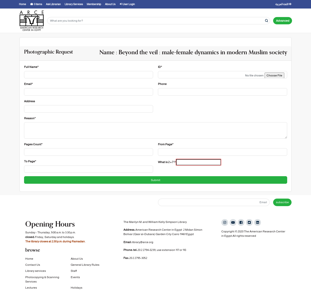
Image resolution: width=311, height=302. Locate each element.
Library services (35, 273)
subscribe (282, 202)
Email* (28, 84)
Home (29, 261)
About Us (77, 261)
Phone (162, 84)
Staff (74, 273)
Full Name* (31, 67)
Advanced (282, 20)
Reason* (30, 118)
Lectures (31, 290)
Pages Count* (33, 144)
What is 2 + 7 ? (167, 162)
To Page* (30, 161)
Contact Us (32, 267)
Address (29, 101)
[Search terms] (158, 21)
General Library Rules (85, 267)
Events (75, 280)
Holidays (76, 290)
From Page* (165, 144)
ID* (160, 67)
